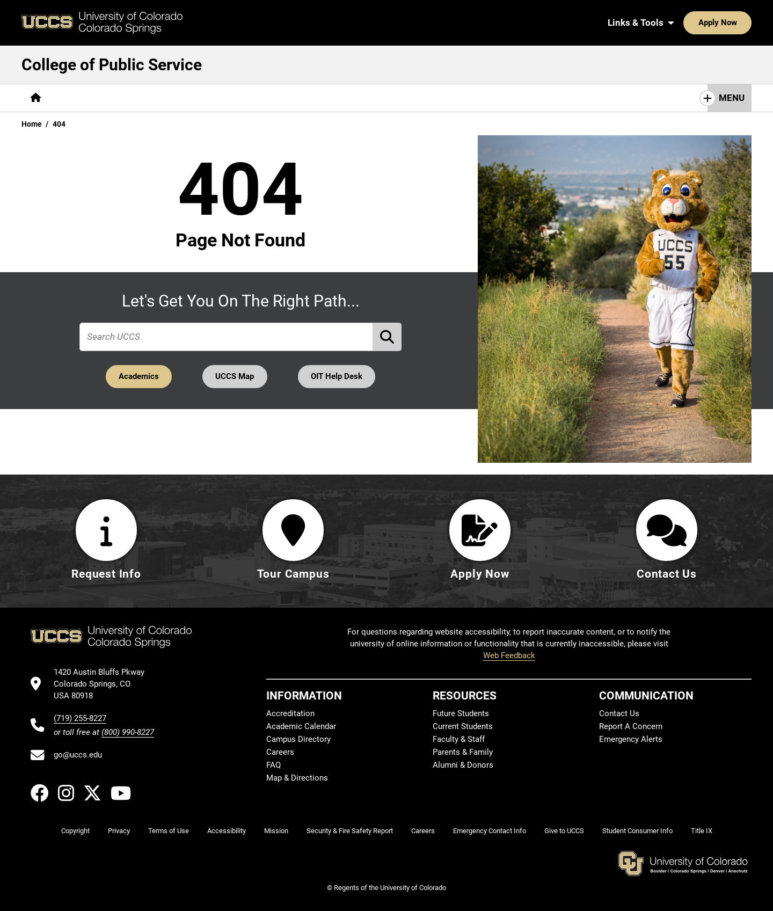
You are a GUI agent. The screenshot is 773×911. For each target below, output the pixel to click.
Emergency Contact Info (489, 831)
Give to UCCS (564, 831)
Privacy (119, 831)
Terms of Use (168, 831)
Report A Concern (630, 726)
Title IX (701, 831)
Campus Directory (298, 739)
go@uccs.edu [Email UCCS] (78, 755)
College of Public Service (111, 64)
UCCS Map (235, 376)
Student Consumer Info (637, 831)
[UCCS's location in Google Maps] (104, 684)
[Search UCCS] (740, 22)
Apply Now (684, 22)
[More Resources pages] (352, 98)
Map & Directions (297, 778)
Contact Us (460, 97)
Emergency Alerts (630, 739)
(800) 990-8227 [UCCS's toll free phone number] (127, 732)
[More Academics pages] (149, 98)
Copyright (75, 831)
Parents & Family (463, 752)
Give (409, 97)
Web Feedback (509, 655)
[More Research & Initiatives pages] (251, 98)
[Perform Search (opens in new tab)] (387, 337)
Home (31, 124)
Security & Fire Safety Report (350, 831)
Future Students (461, 713)
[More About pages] (79, 98)
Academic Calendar (301, 726)
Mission (276, 831)
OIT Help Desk (337, 376)
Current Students (463, 726)
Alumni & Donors (463, 765)
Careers (280, 752)
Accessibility (226, 831)
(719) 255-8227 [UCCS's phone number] (80, 718)
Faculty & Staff (459, 739)
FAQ (273, 765)
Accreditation (290, 713)
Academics (138, 376)
